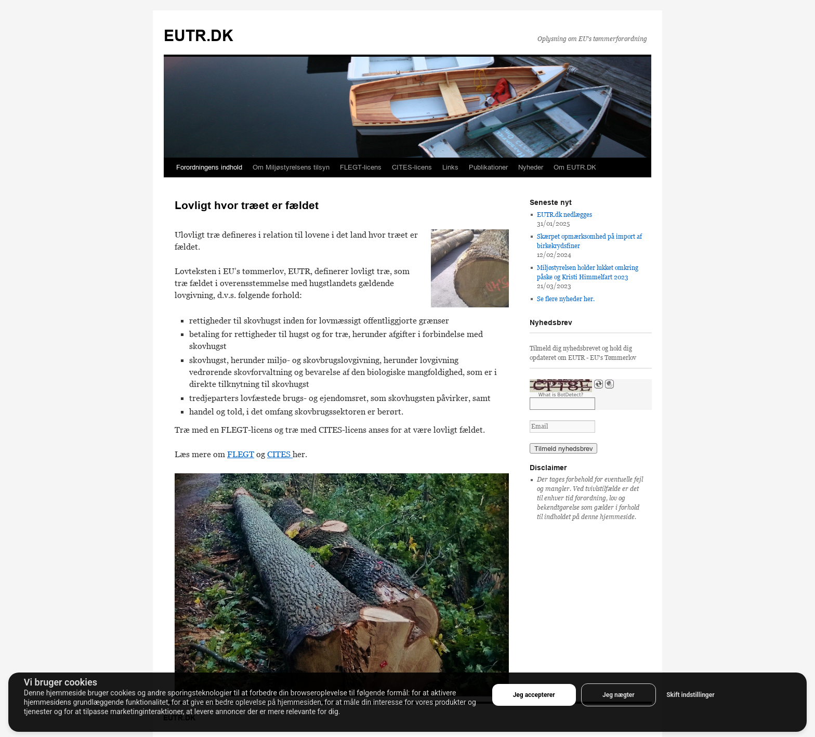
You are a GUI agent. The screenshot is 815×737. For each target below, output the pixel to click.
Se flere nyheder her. (566, 299)
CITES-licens (412, 167)
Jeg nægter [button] (618, 695)
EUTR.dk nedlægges (564, 214)
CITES (280, 454)
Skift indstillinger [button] (690, 695)
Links (450, 167)
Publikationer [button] (488, 167)
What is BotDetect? (561, 394)
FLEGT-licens (361, 167)
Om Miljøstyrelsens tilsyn (291, 167)
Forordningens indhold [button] (209, 167)
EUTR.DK (198, 36)
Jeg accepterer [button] (534, 695)
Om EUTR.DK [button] (575, 167)
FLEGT (240, 454)
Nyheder (530, 167)
